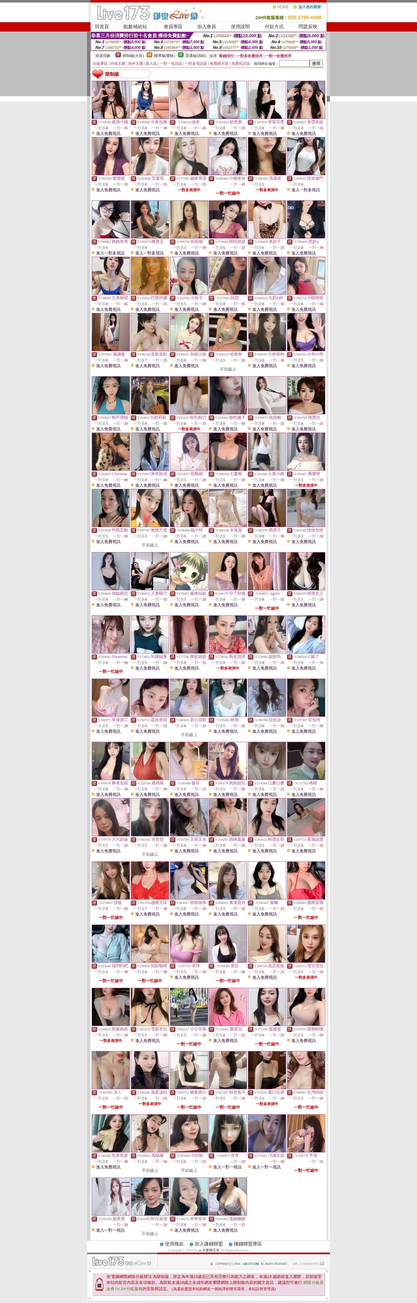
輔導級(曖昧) (164, 56)
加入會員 (206, 26)
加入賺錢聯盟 (209, 1243)
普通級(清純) (196, 56)
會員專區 (173, 26)
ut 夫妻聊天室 (209, 1250)
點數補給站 (135, 26)
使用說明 (240, 26)
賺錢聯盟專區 (248, 1243)
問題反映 (308, 26)
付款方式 (274, 26)
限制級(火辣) (133, 56)
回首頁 (102, 26)
